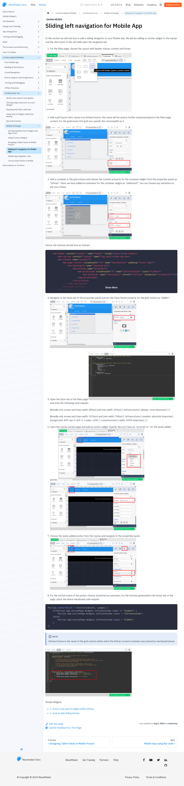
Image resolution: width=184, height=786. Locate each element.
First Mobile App (12, 62)
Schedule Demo (173, 4)
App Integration (10, 31)
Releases (139, 4)
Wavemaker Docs (29, 759)
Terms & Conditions (156, 777)
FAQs (116, 760)
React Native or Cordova (13, 165)
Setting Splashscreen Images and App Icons (23, 132)
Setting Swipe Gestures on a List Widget (20, 103)
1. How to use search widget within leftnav (72, 708)
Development (9, 21)
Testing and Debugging (13, 37)
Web (33, 4)
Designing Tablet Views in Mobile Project (22, 143)
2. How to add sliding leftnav (65, 713)
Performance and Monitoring (15, 47)
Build (5, 42)
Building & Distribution (14, 67)
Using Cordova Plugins (17, 138)
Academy (152, 4)
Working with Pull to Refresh (18, 109)
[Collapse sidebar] (21, 749)
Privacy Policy (132, 777)
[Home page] (48, 13)
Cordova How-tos (12, 93)
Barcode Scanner (13, 121)
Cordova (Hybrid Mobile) (13, 57)
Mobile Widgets (10, 16)
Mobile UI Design (13, 126)
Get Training (89, 760)
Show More (111, 287)
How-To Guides (9, 52)
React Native (8, 12)
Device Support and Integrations (19, 77)
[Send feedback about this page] (63, 728)
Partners (104, 760)
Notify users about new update (20, 98)
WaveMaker (71, 760)
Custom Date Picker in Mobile (20, 161)
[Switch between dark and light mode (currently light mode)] (160, 4)
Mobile (42, 4)
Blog (128, 4)
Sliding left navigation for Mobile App (22, 150)
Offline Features (12, 88)
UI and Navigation (12, 72)
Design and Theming (11, 26)
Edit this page (54, 723)
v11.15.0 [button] (115, 4)
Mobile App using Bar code (19, 156)
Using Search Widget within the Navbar (19, 115)
